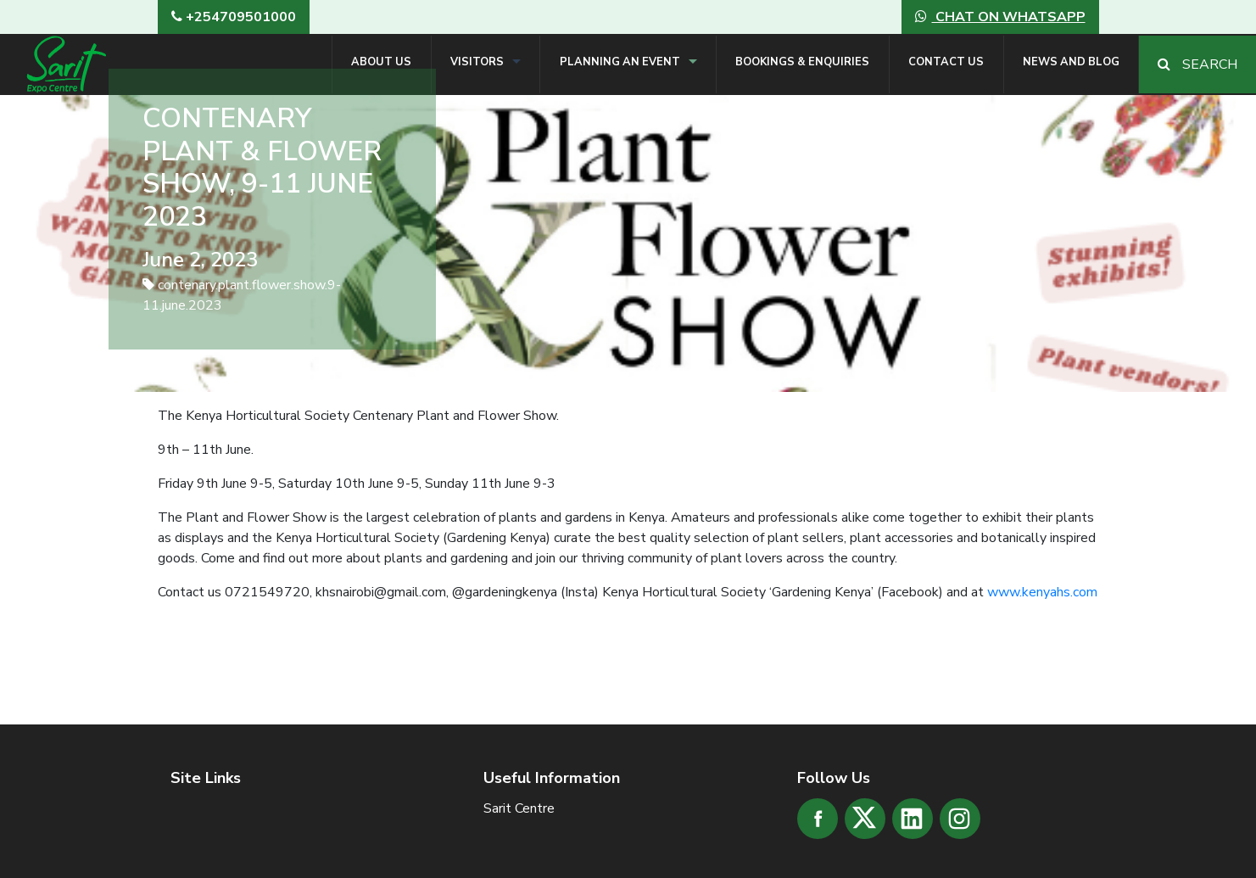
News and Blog (1071, 62)
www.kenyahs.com (1042, 592)
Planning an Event (620, 62)
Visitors (477, 62)
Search (1197, 64)
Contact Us (946, 62)
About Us (381, 62)
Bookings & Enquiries (802, 62)
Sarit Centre (519, 808)
